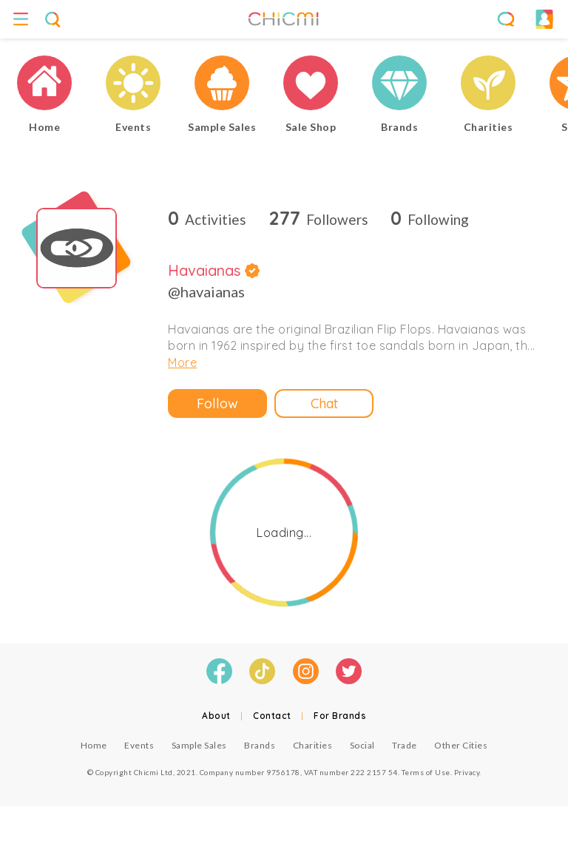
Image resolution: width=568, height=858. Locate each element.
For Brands (340, 715)
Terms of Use (426, 772)
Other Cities (460, 745)
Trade (404, 745)
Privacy (467, 772)
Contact (272, 715)
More (182, 362)
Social (362, 745)
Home (94, 745)
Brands (259, 745)
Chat (324, 403)
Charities (313, 745)
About (216, 715)
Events (139, 745)
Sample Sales (199, 745)
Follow (217, 403)
